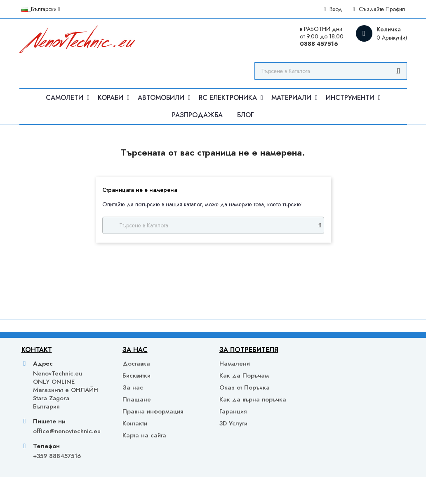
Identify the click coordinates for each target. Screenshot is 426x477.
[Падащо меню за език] (40, 9)
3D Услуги (233, 423)
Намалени (234, 363)
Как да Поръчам (244, 375)
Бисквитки (136, 375)
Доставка (136, 363)
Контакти (134, 423)
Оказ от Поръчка (244, 387)
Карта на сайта (144, 435)
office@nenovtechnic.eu (67, 431)
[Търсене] (330, 71)
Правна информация (152, 411)
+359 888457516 (57, 456)
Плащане (136, 399)
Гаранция (233, 411)
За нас (132, 387)
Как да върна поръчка (252, 399)
